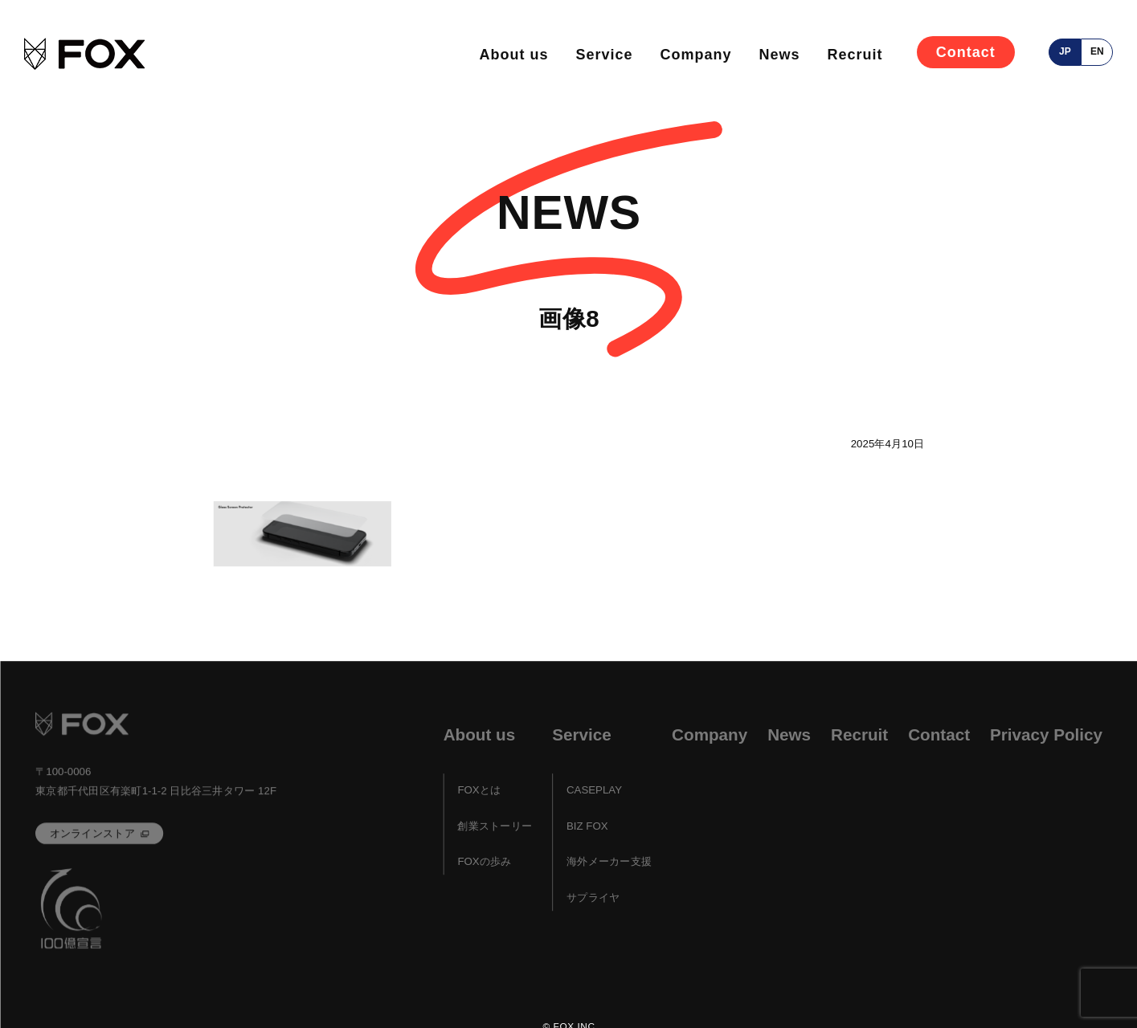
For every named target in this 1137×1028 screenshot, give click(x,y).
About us (513, 55)
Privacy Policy (1046, 734)
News (779, 55)
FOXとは (479, 791)
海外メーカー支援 (608, 862)
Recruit (854, 55)
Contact (966, 52)
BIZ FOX (586, 826)
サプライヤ (592, 897)
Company (695, 55)
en (1097, 51)
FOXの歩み (484, 862)
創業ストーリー (494, 826)
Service (603, 55)
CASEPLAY (593, 791)
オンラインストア (91, 833)
